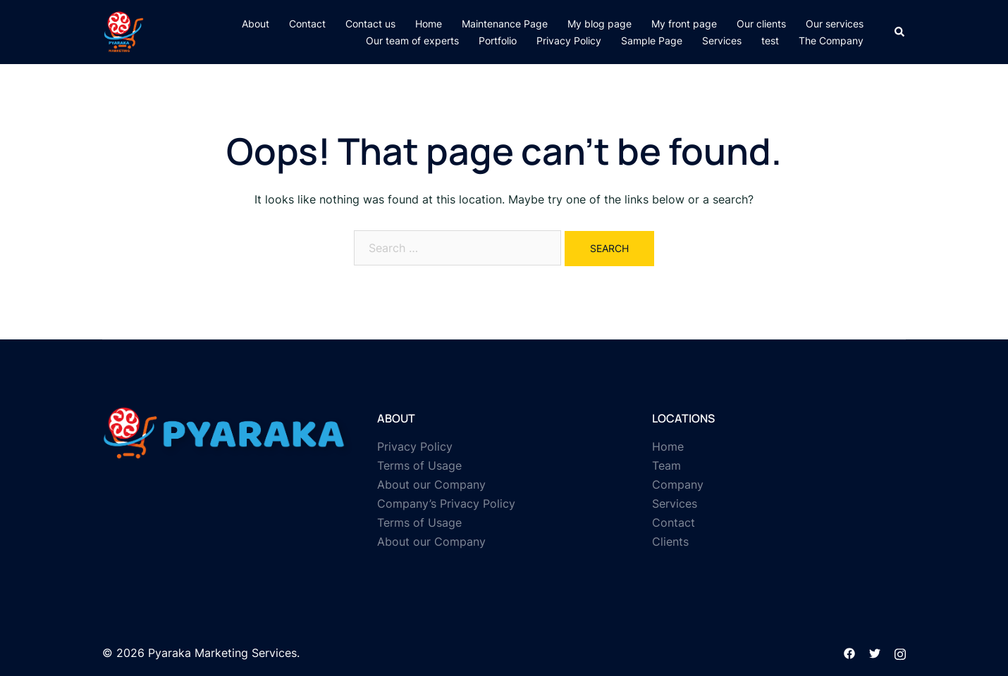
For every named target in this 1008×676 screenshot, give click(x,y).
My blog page (599, 24)
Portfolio (498, 40)
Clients (670, 541)
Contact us (370, 24)
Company (677, 484)
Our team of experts (412, 40)
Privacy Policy (568, 40)
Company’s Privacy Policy (446, 503)
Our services (834, 24)
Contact (307, 24)
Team (666, 465)
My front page (684, 24)
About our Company (431, 484)
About (255, 24)
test (770, 40)
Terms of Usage (419, 465)
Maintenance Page (505, 24)
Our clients (761, 24)
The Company (831, 40)
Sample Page (651, 40)
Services (722, 40)
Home (428, 24)
